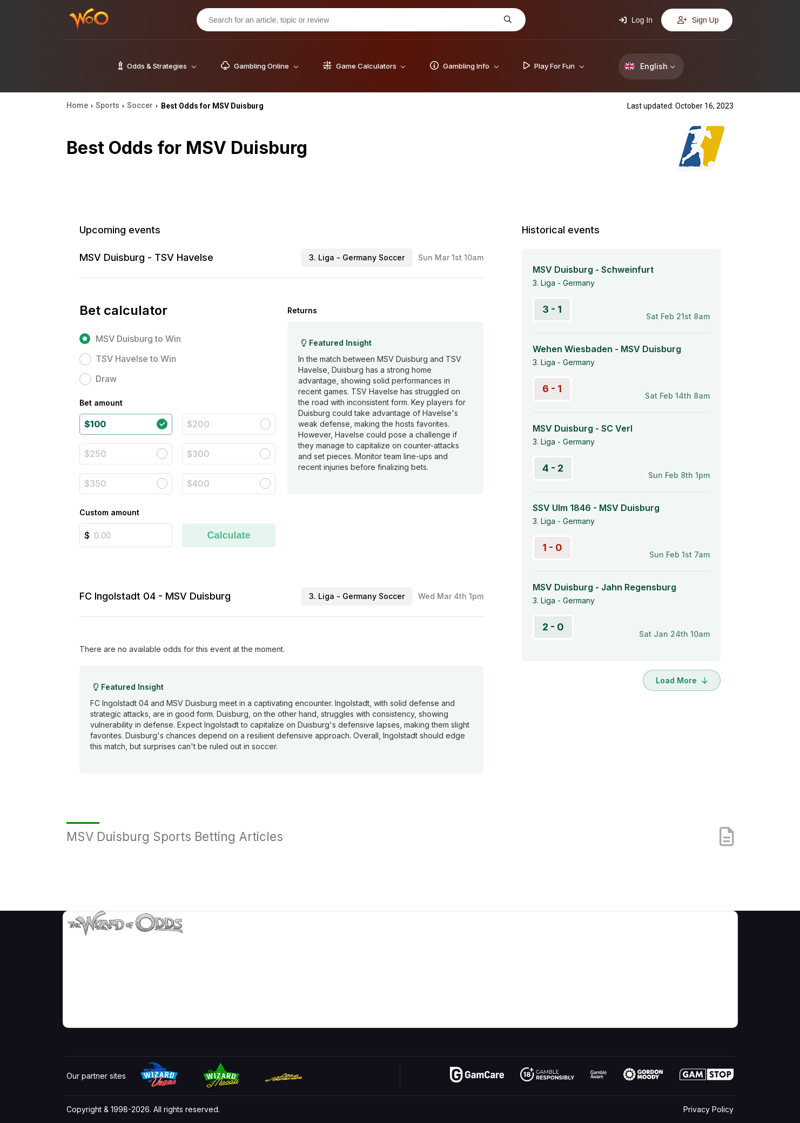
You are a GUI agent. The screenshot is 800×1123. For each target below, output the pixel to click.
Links (642, 972)
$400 (198, 483)
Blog (699, 956)
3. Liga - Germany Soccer (357, 257)
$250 (95, 453)
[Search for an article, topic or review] (352, 20)
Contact (647, 956)
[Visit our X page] (99, 1016)
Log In (636, 20)
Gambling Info (543, 972)
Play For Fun (540, 987)
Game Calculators (550, 956)
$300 (198, 453)
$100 (95, 424)
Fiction (703, 987)
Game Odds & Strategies (562, 940)
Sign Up (698, 20)
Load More (682, 680)
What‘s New (654, 987)
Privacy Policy (708, 1109)
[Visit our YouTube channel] (75, 1016)
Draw (106, 378)
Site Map (707, 972)
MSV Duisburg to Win (138, 338)
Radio (643, 1003)
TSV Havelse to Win (136, 358)
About (643, 940)
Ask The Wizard (547, 1019)
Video (702, 940)
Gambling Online (547, 1003)
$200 (198, 424)
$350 (95, 483)
